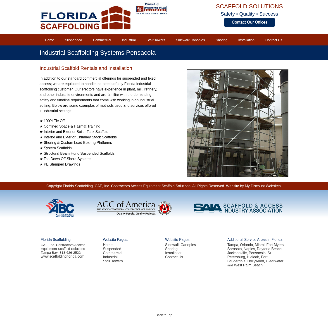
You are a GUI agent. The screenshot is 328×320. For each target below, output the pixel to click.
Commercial (102, 40)
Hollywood (255, 261)
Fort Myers (275, 245)
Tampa (232, 245)
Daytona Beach (269, 249)
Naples (249, 249)
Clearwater (274, 261)
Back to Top (164, 315)
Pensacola (257, 253)
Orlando (246, 245)
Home (49, 40)
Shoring (222, 40)
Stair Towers (156, 40)
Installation (246, 40)
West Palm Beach (248, 265)
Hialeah (253, 257)
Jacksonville (237, 253)
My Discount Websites (263, 186)
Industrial (129, 40)
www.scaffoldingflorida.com (62, 256)
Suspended (73, 40)
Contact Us (273, 40)
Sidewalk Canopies (190, 40)
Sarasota (234, 249)
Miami (260, 245)
